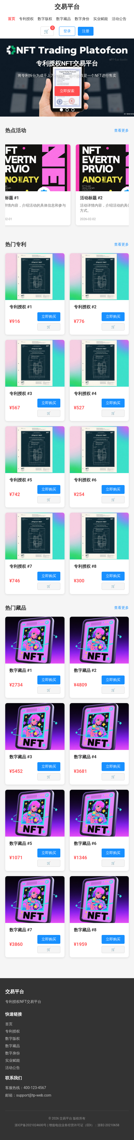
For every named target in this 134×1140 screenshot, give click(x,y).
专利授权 (26, 19)
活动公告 (119, 19)
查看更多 (121, 130)
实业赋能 (100, 19)
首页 (11, 19)
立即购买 (49, 316)
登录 (67, 31)
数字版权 (45, 19)
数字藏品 (63, 19)
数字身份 (82, 19)
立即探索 (67, 91)
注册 (85, 31)
